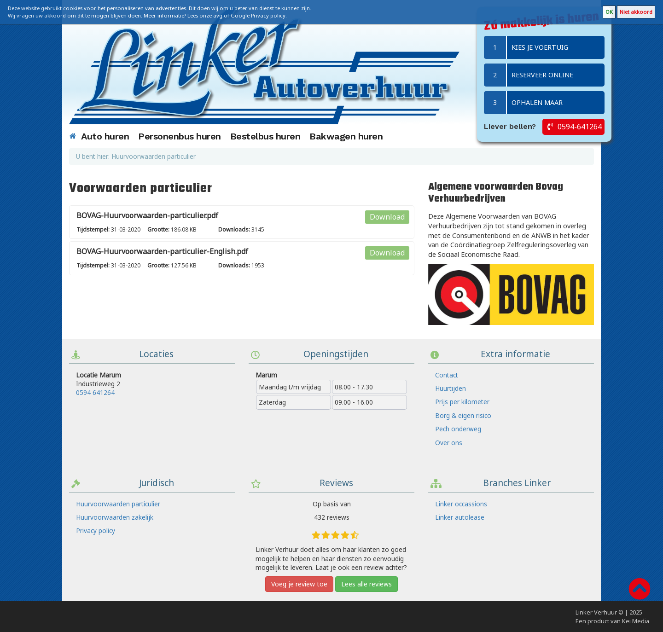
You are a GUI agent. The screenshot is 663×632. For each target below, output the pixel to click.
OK (609, 11)
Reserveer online (528, 75)
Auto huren (105, 136)
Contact (446, 375)
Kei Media (635, 621)
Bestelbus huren (265, 136)
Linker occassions (461, 503)
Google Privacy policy (258, 15)
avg (217, 15)
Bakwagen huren (346, 136)
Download (387, 217)
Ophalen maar (523, 102)
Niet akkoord (636, 11)
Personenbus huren (179, 136)
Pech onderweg (458, 428)
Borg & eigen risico (463, 415)
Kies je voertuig (526, 47)
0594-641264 (580, 127)
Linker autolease (459, 517)
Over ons (448, 442)
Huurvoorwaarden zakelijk (114, 517)
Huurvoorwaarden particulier (118, 503)
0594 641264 (95, 392)
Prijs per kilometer (462, 401)
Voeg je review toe (299, 584)
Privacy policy (95, 530)
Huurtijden (450, 388)
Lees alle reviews (366, 584)
